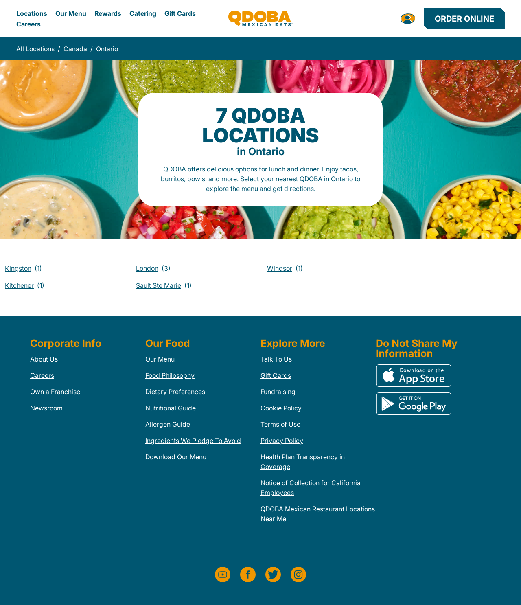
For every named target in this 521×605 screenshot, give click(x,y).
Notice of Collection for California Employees (310, 488)
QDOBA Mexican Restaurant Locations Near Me (317, 514)
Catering (142, 13)
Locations (31, 13)
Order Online (464, 19)
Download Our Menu (175, 457)
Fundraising (278, 392)
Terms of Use (280, 424)
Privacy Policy (281, 440)
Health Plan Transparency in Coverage (302, 462)
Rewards (107, 13)
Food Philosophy (170, 375)
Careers (28, 24)
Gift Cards (180, 13)
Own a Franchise (55, 392)
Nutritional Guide (170, 408)
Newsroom (46, 408)
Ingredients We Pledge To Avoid (193, 440)
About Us (44, 359)
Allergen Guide (167, 424)
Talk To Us (276, 359)
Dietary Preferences (175, 392)
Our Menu (70, 13)
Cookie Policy (281, 408)
